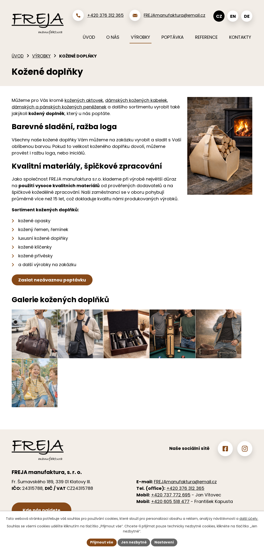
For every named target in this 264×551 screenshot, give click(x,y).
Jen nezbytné (134, 542)
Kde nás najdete (41, 510)
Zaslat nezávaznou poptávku (52, 280)
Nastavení (164, 542)
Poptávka (172, 37)
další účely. (248, 518)
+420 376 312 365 (185, 488)
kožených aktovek (84, 100)
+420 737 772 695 (170, 495)
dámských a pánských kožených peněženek (59, 107)
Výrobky (41, 56)
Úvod (18, 56)
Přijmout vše (101, 542)
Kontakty (240, 37)
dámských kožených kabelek (136, 100)
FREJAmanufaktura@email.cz (185, 482)
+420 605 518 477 (170, 501)
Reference (206, 37)
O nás (112, 37)
